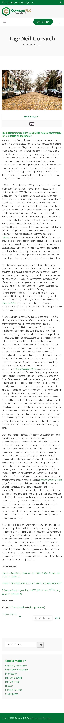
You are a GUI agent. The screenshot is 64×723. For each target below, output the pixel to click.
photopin (33, 607)
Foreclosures (11, 673)
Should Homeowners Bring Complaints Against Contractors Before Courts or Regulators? (31, 134)
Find (40, 645)
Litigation (9, 685)
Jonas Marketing (44, 718)
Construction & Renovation (16, 669)
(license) (41, 607)
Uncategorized (11, 694)
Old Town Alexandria (17, 607)
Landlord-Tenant (12, 681)
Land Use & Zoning (13, 677)
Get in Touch (43, 21)
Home (25, 44)
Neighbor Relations (13, 689)
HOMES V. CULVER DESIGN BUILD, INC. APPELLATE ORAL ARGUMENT (32, 583)
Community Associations (16, 665)
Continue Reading (9, 615)
